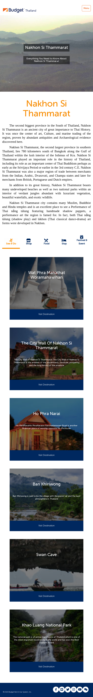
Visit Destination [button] (46, 314)
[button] (11, 241)
